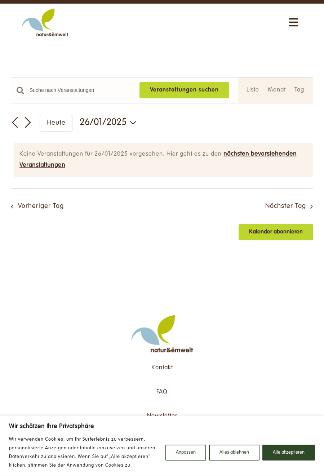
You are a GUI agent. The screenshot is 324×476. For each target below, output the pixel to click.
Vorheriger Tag (41, 206)
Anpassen (186, 452)
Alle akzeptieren (289, 452)
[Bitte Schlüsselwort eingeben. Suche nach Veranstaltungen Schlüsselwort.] (80, 90)
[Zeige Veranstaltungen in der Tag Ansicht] (299, 90)
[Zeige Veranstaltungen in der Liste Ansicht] (253, 90)
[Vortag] (15, 122)
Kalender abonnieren (276, 232)
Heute (56, 123)
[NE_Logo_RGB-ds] (162, 314)
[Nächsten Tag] (28, 122)
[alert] (163, 160)
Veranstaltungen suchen (184, 90)
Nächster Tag (285, 206)
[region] (162, 446)
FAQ (162, 392)
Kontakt (162, 368)
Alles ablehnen (234, 452)
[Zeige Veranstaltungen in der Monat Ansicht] (277, 90)
